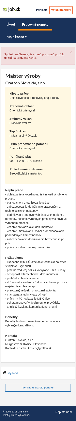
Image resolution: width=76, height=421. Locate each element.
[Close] (71, 52)
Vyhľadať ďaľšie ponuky (38, 387)
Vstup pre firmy (61, 9)
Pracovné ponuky (35, 24)
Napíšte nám (63, 412)
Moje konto (17, 37)
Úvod (11, 24)
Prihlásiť (41, 9)
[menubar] (38, 30)
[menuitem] (10, 24)
